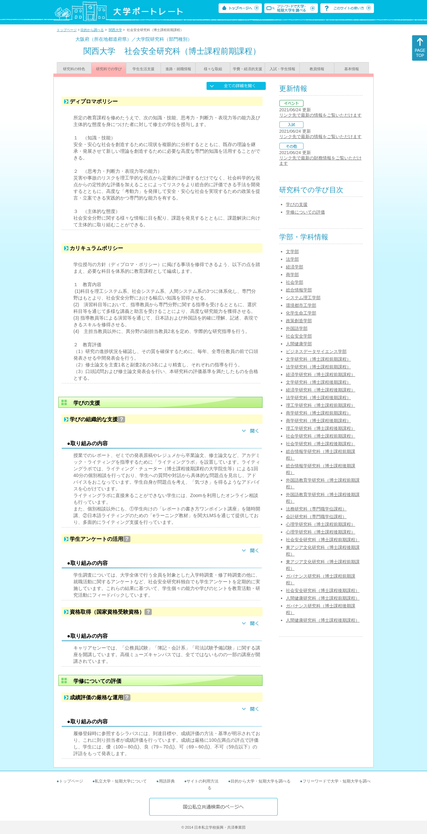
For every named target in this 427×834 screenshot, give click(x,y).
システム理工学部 (303, 297)
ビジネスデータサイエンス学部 (316, 351)
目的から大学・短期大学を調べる (261, 781)
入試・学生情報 (282, 69)
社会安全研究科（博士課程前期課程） (323, 539)
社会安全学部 (299, 336)
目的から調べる (92, 30)
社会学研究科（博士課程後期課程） (320, 443)
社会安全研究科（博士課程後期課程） (323, 590)
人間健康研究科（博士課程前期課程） (323, 598)
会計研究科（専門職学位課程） (316, 516)
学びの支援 (297, 204)
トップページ (67, 30)
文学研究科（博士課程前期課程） (318, 359)
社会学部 (294, 282)
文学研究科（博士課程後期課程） (318, 382)
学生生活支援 (143, 69)
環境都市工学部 (301, 305)
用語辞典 (167, 781)
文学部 (292, 251)
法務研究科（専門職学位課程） (316, 508)
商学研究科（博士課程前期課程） (318, 412)
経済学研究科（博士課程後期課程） (320, 389)
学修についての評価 (305, 212)
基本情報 (351, 69)
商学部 (292, 274)
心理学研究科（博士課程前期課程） (320, 524)
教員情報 (317, 69)
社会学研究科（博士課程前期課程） (320, 436)
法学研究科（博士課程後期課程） (318, 397)
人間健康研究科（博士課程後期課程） (323, 620)
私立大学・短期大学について (121, 781)
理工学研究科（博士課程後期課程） (320, 428)
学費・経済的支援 (247, 69)
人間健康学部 (299, 343)
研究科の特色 (74, 69)
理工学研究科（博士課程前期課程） (320, 405)
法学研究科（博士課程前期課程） (318, 366)
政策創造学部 (299, 320)
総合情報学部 (299, 289)
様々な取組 (213, 69)
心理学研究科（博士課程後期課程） (320, 531)
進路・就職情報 (178, 69)
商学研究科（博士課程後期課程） (318, 420)
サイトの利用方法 (202, 781)
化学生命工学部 (301, 313)
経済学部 (294, 266)
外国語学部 (297, 328)
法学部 (292, 259)
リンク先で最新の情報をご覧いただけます (320, 115)
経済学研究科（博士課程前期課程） (320, 374)
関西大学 (115, 30)
